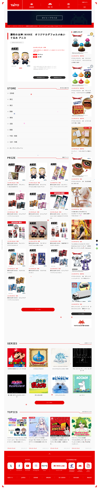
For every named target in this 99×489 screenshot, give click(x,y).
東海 (11, 117)
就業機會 (36, 477)
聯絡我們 (89, 477)
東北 (11, 99)
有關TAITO (84, 2)
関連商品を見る (58, 77)
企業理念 (23, 477)
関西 (11, 130)
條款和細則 (76, 477)
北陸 (11, 124)
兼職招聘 (48, 477)
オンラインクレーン (16, 148)
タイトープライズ (18, 26)
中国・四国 (13, 136)
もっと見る (38, 309)
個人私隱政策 (62, 477)
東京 (11, 105)
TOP (8, 26)
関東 (11, 111)
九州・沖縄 (13, 142)
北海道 (12, 93)
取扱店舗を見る (41, 77)
